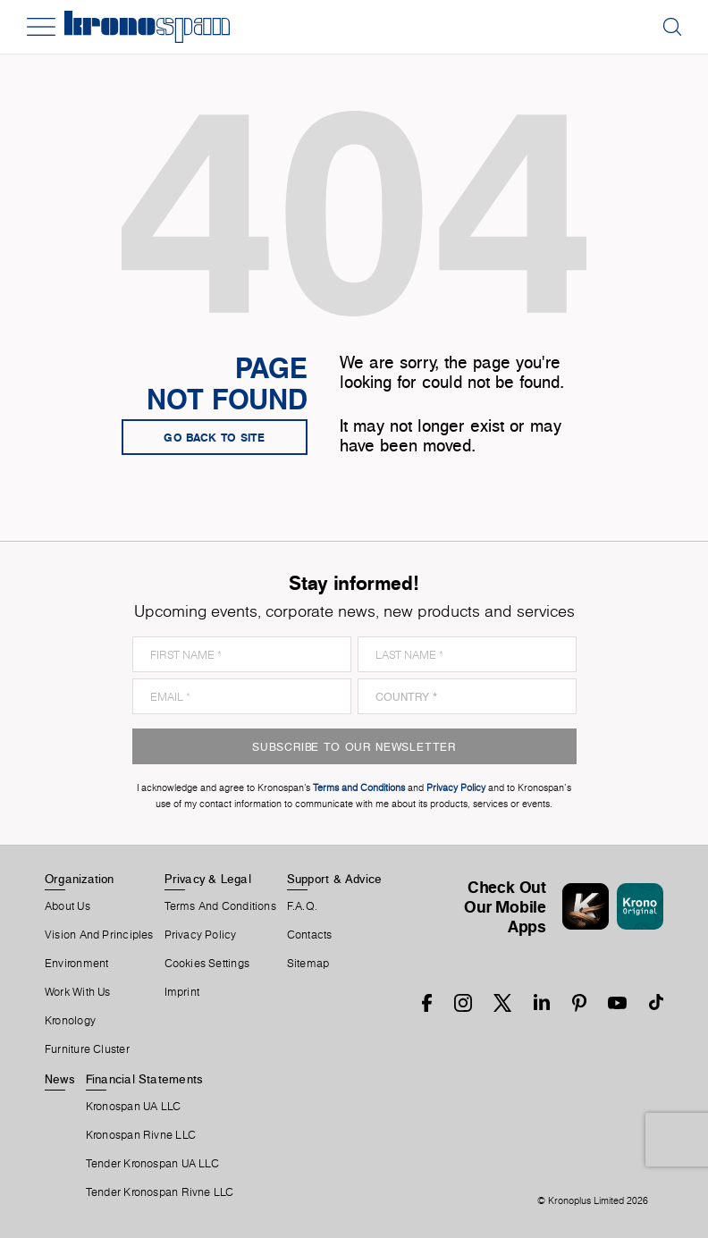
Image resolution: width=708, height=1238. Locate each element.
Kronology (70, 1021)
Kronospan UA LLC (133, 1106)
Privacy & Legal (207, 879)
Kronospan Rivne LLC (141, 1135)
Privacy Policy (200, 935)
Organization (79, 879)
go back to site (215, 437)
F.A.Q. (302, 906)
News (60, 1079)
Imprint (182, 992)
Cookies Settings (207, 963)
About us (67, 906)
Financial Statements (144, 1079)
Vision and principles (99, 935)
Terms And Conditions (220, 906)
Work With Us (78, 992)
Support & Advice (335, 879)
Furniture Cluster (87, 1049)
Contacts (310, 935)
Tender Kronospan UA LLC (152, 1164)
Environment (76, 963)
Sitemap (308, 963)
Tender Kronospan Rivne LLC (160, 1192)
